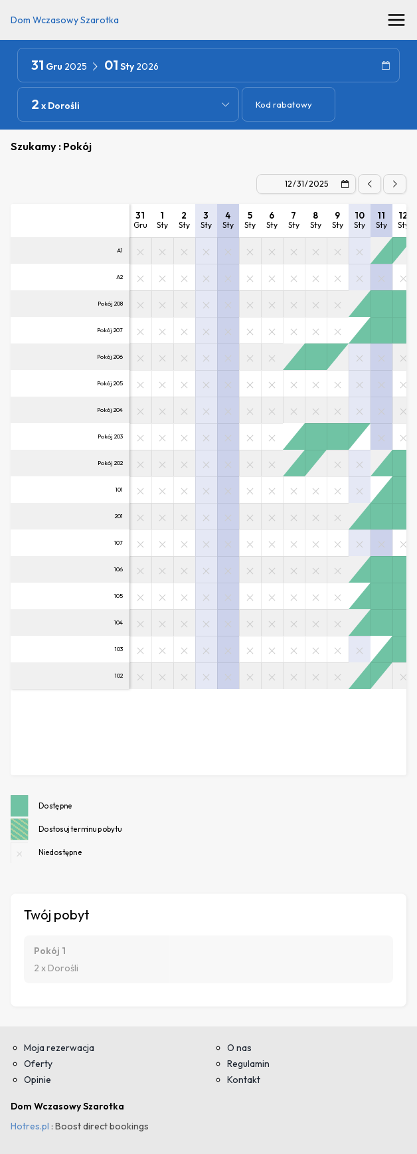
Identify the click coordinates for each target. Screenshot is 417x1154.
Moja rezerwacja (59, 1048)
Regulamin (248, 1064)
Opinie (37, 1080)
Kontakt (243, 1080)
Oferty (38, 1064)
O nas (239, 1048)
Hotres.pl (30, 1126)
